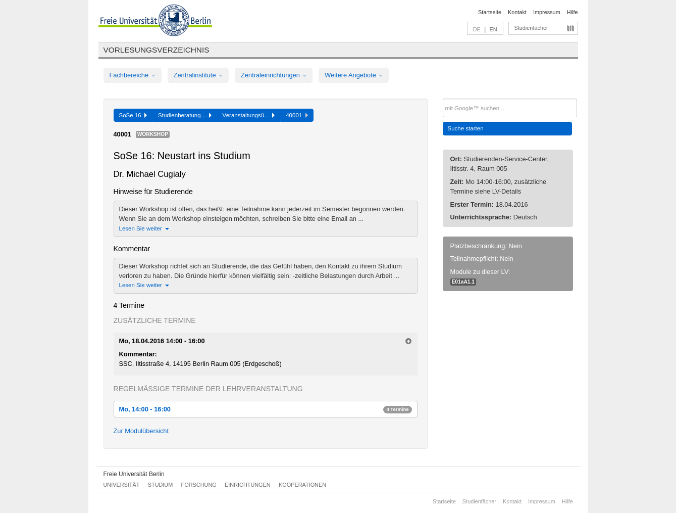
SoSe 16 (133, 115)
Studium (160, 485)
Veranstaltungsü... (249, 115)
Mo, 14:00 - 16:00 (265, 409)
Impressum (546, 12)
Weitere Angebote (354, 75)
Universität (121, 485)
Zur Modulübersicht (141, 431)
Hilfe (572, 12)
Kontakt (517, 12)
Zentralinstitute (198, 75)
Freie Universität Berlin (134, 474)
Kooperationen (302, 485)
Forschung (199, 485)
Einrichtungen (248, 485)
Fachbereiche (132, 75)
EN (493, 29)
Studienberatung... (185, 115)
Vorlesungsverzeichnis (156, 49)
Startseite (489, 12)
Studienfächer (531, 28)
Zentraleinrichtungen (273, 75)
